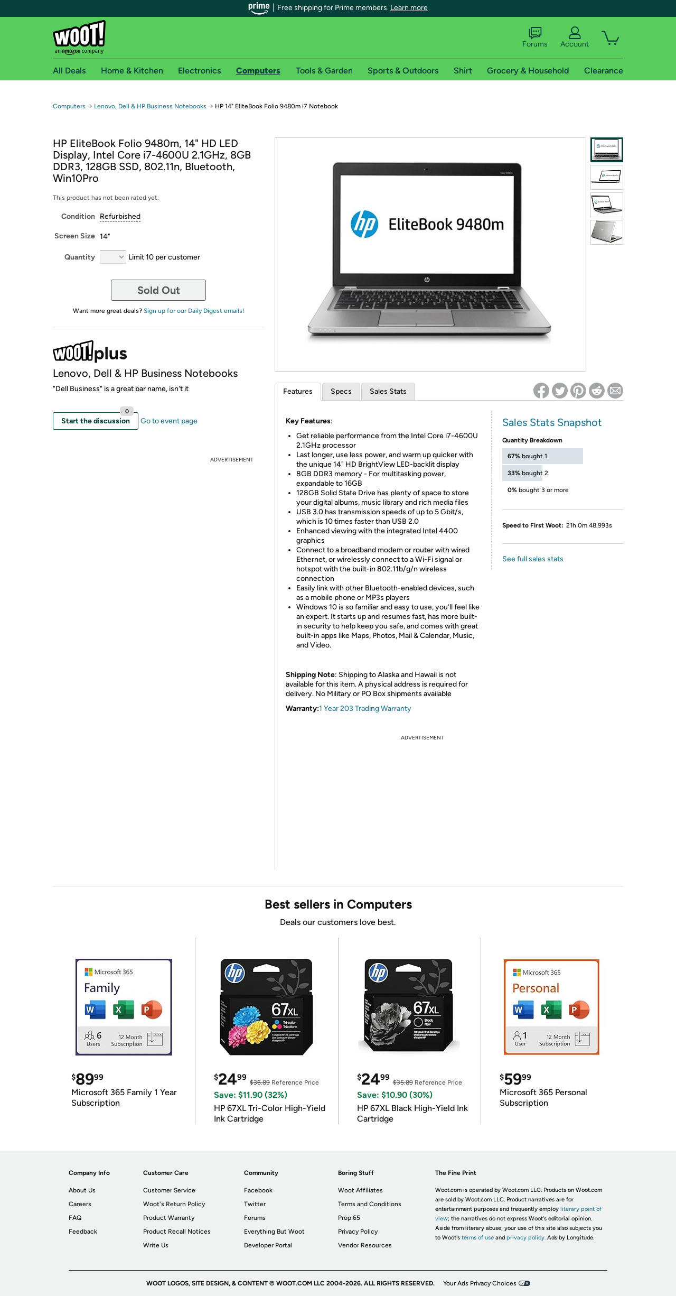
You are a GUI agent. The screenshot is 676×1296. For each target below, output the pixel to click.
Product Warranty (168, 1217)
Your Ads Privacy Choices (480, 1283)
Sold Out (158, 290)
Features (298, 391)
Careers (80, 1204)
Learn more (409, 7)
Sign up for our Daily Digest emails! (194, 310)
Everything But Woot (274, 1231)
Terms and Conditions (369, 1204)
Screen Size (74, 236)
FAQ (75, 1217)
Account (574, 37)
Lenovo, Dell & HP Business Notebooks (150, 106)
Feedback (83, 1231)
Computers (69, 106)
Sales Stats (388, 391)
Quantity (79, 257)
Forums (535, 37)
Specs (341, 391)
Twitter (255, 1204)
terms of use (478, 1237)
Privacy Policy (358, 1231)
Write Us (155, 1245)
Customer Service (169, 1190)
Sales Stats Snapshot (552, 422)
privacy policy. (526, 1237)
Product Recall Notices (177, 1231)
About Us (82, 1190)
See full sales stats (533, 558)
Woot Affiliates (360, 1190)
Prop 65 (349, 1217)
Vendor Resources (365, 1245)
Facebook (258, 1190)
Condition (78, 216)
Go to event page (169, 420)
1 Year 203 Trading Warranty (365, 708)
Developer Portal (268, 1245)
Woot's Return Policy (174, 1204)
